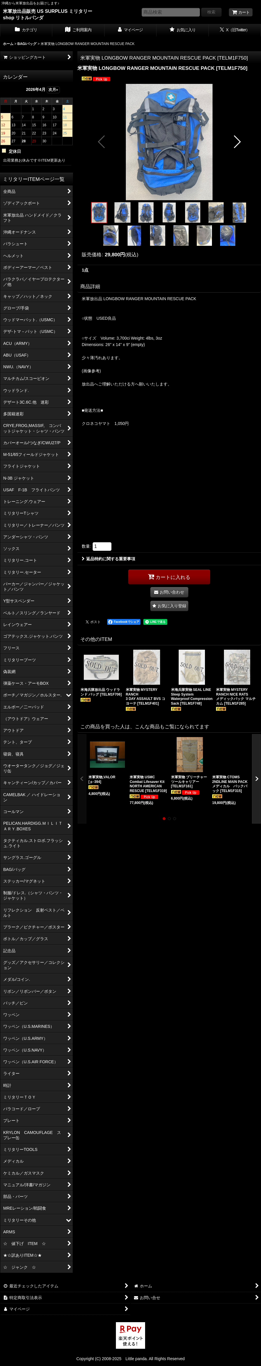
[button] (102, 142)
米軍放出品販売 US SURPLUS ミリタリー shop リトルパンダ (47, 14)
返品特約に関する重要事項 (108, 558)
